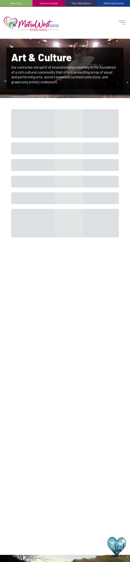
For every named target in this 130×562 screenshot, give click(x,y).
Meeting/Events (114, 3)
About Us (16, 3)
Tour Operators (81, 3)
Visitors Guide (49, 3)
